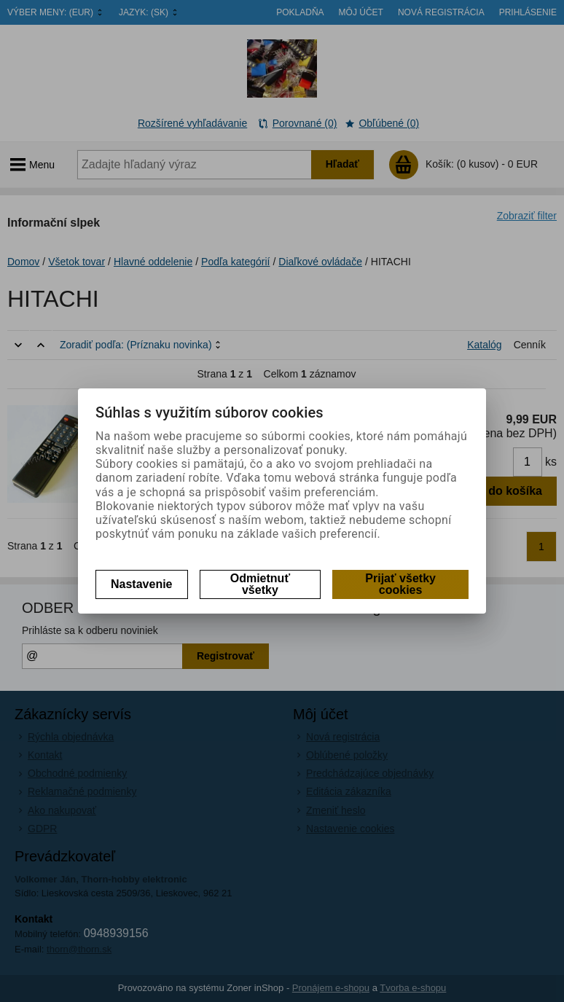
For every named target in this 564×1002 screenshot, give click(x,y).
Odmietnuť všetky (260, 584)
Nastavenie (142, 584)
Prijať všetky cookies (400, 584)
